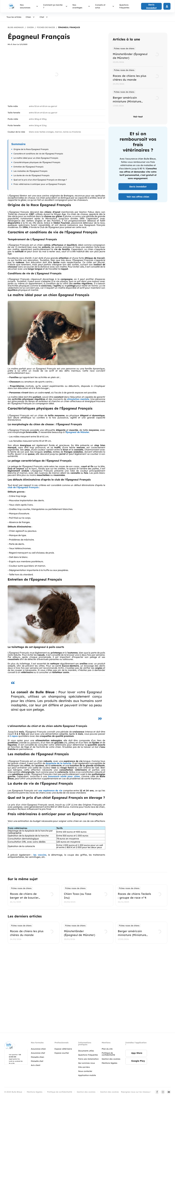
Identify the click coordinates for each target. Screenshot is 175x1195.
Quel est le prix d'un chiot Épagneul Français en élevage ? (40, 180)
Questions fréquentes (124, 6)
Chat (44, 17)
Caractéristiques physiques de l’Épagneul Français (37, 162)
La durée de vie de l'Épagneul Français (31, 175)
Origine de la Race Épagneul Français (31, 149)
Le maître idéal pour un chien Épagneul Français (36, 158)
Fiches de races (46, 27)
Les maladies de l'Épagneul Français (30, 171)
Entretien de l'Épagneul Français (28, 166)
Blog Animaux (16, 27)
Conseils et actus (105, 6)
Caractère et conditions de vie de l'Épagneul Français (38, 153)
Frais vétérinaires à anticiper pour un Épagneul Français (40, 184)
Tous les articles (14, 17)
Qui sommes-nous (86, 1064)
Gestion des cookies (109, 1092)
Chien (30, 17)
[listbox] (138, 77)
